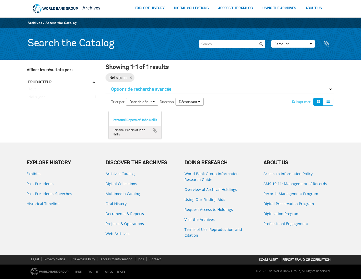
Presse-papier (327, 43)
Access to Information (116, 259)
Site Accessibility (83, 259)
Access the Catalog (61, 23)
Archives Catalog (120, 173)
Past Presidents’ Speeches (49, 193)
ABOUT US (313, 8)
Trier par (117, 101)
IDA (89, 272)
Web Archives (117, 233)
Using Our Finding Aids (204, 199)
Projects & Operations (125, 223)
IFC (98, 272)
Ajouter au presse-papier (154, 130)
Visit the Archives (199, 219)
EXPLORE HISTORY (149, 8)
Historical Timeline (43, 203)
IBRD (78, 272)
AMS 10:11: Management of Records (295, 183)
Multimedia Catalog (123, 193)
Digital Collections (121, 183)
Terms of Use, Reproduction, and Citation (213, 232)
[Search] (232, 44)
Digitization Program (281, 213)
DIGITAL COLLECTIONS (191, 8)
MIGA (109, 272)
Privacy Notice (54, 259)
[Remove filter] (130, 77)
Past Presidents (40, 183)
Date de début (142, 101)
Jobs (141, 259)
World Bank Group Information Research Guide (211, 176)
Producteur (40, 82)
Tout (32, 90)
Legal (35, 259)
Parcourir (293, 44)
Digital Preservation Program (288, 203)
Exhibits (34, 173)
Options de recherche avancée (141, 89)
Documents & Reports (125, 213)
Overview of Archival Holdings (210, 189)
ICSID (121, 272)
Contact (155, 259)
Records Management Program (290, 193)
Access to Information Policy (288, 173)
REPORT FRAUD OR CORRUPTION (306, 259)
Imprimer (301, 101)
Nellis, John (36, 97)
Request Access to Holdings (208, 209)
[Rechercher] (261, 44)
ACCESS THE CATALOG (235, 8)
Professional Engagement (285, 223)
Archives (91, 8)
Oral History (116, 203)
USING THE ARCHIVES (279, 8)
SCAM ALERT (268, 259)
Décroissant (189, 101)
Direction (167, 101)
